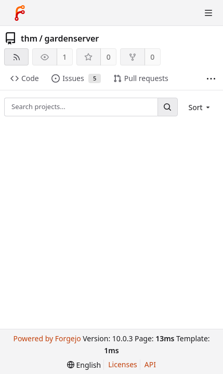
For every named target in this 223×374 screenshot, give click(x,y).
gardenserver (71, 38)
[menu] (200, 107)
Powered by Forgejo (47, 338)
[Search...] (167, 107)
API (150, 364)
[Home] (19, 13)
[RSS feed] (16, 56)
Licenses (122, 364)
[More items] (211, 79)
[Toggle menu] (208, 13)
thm (29, 38)
